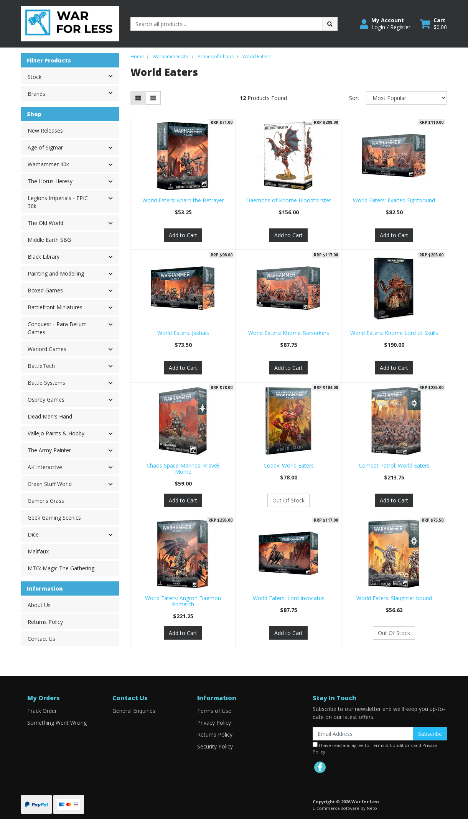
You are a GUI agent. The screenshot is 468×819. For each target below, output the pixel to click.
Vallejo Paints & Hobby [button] (56, 433)
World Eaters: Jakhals (183, 332)
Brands (73, 93)
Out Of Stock (288, 500)
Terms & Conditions (391, 745)
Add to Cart (183, 235)
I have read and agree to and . (375, 748)
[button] (385, 24)
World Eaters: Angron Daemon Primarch (183, 601)
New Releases (45, 130)
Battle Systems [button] (46, 382)
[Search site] (330, 24)
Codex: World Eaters (289, 465)
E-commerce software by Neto (345, 808)
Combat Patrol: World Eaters (394, 465)
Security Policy (215, 746)
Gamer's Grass (46, 500)
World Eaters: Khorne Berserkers (288, 332)
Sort (354, 98)
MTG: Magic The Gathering (61, 568)
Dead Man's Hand (50, 416)
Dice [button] (33, 534)
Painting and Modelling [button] (56, 273)
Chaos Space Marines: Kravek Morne (183, 469)
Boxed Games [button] (45, 290)
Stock (73, 76)
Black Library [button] (43, 256)
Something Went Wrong (57, 722)
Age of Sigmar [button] (45, 147)
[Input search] (226, 24)
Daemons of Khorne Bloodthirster (288, 200)
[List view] (153, 98)
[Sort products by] (406, 98)
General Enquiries (133, 710)
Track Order (42, 710)
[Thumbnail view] (138, 98)
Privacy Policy (214, 722)
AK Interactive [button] (45, 467)
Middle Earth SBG (49, 239)
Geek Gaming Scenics (54, 517)
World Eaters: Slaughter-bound (394, 598)
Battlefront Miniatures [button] (55, 307)
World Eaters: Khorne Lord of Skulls (394, 332)
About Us (39, 605)
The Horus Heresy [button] (50, 181)
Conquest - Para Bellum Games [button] (57, 328)
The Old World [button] (45, 222)
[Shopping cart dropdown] (433, 24)
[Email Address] (363, 733)
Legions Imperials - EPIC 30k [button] (58, 202)
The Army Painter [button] (49, 450)
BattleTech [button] (41, 365)
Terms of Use (214, 710)
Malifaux (38, 551)
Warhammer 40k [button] (48, 164)
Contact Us (41, 638)
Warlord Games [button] (47, 349)
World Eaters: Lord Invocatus (289, 598)
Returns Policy (45, 621)
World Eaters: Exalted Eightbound (394, 200)
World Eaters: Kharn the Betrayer (183, 200)
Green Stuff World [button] (50, 483)
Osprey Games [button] (46, 399)
